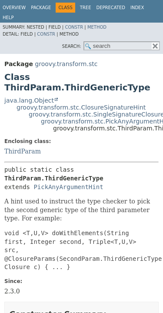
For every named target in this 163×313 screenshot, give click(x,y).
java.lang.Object (29, 100)
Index (137, 7)
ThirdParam (22, 151)
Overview (14, 7)
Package (41, 7)
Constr (74, 27)
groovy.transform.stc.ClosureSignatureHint (81, 107)
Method (96, 27)
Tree (85, 7)
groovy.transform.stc (66, 63)
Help (8, 17)
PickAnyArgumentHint (68, 186)
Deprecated (110, 7)
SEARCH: (71, 46)
